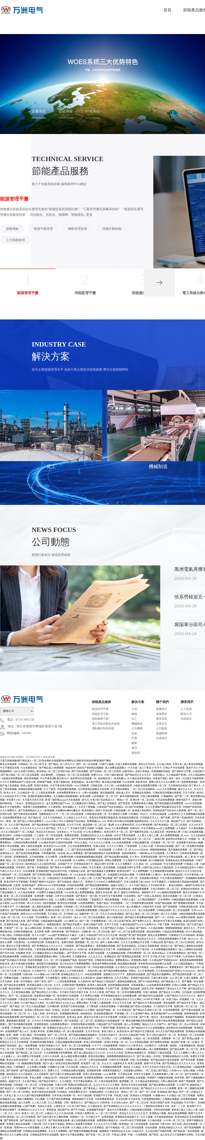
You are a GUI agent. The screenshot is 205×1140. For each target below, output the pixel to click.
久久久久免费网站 (58, 1131)
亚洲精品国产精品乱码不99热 (52, 871)
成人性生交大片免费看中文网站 (177, 1134)
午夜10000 (165, 1124)
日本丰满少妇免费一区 (64, 1095)
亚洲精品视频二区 (97, 874)
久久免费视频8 (141, 871)
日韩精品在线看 (22, 935)
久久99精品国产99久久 (34, 988)
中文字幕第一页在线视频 (102, 867)
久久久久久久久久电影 (106, 1124)
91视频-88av (159, 1095)
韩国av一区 (123, 799)
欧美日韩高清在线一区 (67, 999)
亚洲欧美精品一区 (56, 1031)
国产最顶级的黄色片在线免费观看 (102, 853)
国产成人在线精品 (107, 803)
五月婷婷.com (71, 913)
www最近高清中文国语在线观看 (56, 842)
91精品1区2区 (50, 1077)
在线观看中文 (52, 942)
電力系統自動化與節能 (106, 723)
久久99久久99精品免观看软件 (47, 1020)
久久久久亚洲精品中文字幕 (135, 942)
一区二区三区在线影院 (143, 789)
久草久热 (178, 764)
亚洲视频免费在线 (69, 1013)
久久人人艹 (63, 828)
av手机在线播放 (73, 1088)
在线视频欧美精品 (161, 771)
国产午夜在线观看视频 (84, 839)
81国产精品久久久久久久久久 (180, 995)
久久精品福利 (23, 906)
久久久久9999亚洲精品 (112, 913)
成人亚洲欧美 (133, 906)
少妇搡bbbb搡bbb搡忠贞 (68, 810)
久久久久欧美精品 (53, 817)
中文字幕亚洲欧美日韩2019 (54, 778)
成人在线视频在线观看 (83, 1120)
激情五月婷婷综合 (130, 892)
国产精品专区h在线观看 (151, 995)
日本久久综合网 (51, 1056)
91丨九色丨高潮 (36, 1013)
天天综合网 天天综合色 (128, 1099)
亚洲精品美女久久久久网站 (127, 999)
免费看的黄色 (54, 924)
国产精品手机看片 (72, 924)
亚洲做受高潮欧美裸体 (42, 1042)
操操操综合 (86, 1013)
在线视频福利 (124, 949)
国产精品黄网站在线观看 (162, 1084)
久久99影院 (66, 1081)
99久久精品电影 (194, 931)
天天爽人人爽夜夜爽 (100, 1002)
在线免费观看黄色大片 (69, 792)
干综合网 (90, 1049)
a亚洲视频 (49, 810)
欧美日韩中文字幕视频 (16, 881)
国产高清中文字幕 (77, 953)
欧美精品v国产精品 (167, 1092)
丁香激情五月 (96, 899)
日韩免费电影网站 (151, 1099)
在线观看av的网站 (133, 1070)
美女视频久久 (70, 807)
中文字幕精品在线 (10, 767)
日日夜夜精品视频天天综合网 (94, 789)
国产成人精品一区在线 (149, 1056)
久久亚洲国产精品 (140, 1013)
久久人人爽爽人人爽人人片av (188, 1052)
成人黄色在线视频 (193, 764)
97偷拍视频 (123, 1006)
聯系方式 (186, 713)
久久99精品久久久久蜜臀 (38, 849)
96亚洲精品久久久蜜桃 (83, 1010)
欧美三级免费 (135, 1063)
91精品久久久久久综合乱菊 (59, 1113)
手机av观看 (36, 1077)
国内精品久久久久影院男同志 (41, 864)
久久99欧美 (51, 856)
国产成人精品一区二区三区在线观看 (20, 774)
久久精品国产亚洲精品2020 (163, 960)
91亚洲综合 (19, 942)
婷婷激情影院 (191, 1013)
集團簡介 (161, 709)
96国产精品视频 (163, 903)
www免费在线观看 (186, 917)
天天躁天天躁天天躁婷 (82, 828)
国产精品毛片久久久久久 (138, 774)
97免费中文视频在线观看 (50, 892)
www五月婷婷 (18, 903)
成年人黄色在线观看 (32, 846)
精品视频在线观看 (127, 963)
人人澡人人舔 (39, 1102)
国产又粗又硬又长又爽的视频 (53, 1116)
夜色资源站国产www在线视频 (167, 1013)
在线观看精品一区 (63, 874)
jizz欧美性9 (174, 814)
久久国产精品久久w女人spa (60, 1002)
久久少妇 (109, 785)
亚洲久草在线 (38, 1031)
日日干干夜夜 (174, 956)
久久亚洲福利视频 (101, 888)
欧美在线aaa (159, 953)
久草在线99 (189, 956)
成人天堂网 (24, 1102)
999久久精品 (81, 842)
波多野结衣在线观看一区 (83, 778)
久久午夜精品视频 (139, 1042)
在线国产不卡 (65, 864)
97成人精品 (6, 935)
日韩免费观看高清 (104, 1099)
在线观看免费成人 (60, 1024)
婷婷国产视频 (44, 782)
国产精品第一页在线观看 (186, 1131)
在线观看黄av (138, 985)
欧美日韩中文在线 (129, 1088)
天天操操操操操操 (164, 1116)
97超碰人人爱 (191, 864)
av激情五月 (59, 1106)
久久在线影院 (41, 1074)
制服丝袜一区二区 (89, 913)
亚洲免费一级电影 (44, 896)
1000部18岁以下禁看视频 (133, 1120)
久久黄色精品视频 (21, 992)
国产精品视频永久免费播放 (101, 871)
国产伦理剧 (33, 921)
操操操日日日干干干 (114, 974)
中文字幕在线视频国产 (172, 878)
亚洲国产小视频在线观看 (160, 1077)
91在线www (175, 1070)
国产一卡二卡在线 (164, 917)
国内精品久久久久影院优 (19, 1074)
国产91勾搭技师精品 (149, 981)
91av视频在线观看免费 (169, 892)
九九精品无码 (157, 831)
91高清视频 (82, 899)
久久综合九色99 (120, 1102)
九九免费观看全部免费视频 (58, 1052)
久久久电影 (28, 917)
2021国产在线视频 (134, 807)
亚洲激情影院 (20, 856)
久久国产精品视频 (103, 878)
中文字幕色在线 (8, 949)
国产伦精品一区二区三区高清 (105, 771)
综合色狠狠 (151, 1127)
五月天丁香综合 (141, 949)
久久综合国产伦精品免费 (158, 1131)
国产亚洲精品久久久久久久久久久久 (123, 1106)
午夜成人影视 (119, 1134)
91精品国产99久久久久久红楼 (102, 935)
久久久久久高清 (115, 1052)
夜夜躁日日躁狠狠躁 (48, 963)
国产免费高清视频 (160, 1042)
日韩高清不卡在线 (152, 906)
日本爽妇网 (53, 1006)
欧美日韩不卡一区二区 (116, 831)
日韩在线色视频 (162, 1109)
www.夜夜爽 (110, 1074)
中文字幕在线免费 (173, 864)
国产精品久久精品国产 (104, 981)
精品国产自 (64, 1109)
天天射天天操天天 (108, 1035)
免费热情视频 (71, 835)
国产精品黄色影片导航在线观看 (49, 824)
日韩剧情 (69, 945)
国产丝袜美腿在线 (121, 888)
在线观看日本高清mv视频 (190, 842)
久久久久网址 (121, 978)
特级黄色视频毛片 (112, 1070)
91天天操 (133, 767)
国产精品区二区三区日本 (29, 1052)
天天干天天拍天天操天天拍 (156, 1067)
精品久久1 (78, 881)
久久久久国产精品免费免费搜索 (34, 1095)
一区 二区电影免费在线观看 (139, 903)
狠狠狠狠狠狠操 (158, 849)
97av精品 (130, 928)
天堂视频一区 (121, 1013)
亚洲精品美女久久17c (72, 974)
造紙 (134, 733)
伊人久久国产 (39, 935)
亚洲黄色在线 (11, 924)
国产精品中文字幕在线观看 (147, 1002)
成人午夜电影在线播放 (23, 963)
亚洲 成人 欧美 (75, 1017)
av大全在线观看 (63, 860)
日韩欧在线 (97, 785)
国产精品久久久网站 (170, 992)
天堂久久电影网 (65, 888)
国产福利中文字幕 (182, 771)
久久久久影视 (97, 992)
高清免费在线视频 (67, 789)
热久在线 (177, 1124)
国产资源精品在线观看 (129, 956)
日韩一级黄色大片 (73, 1102)
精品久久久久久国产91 (154, 1024)
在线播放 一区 (187, 999)
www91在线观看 (193, 803)
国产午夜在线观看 (191, 1010)
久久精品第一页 (26, 792)
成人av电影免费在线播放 (74, 1056)
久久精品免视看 (26, 892)
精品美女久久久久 (146, 938)
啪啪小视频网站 (25, 1099)
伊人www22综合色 (139, 849)
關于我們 (162, 702)
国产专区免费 (188, 1059)
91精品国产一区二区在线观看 (15, 874)
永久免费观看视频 (170, 835)
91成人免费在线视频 (126, 764)
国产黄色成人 (90, 1088)
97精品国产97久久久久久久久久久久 (117, 910)
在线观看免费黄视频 (86, 910)
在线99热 (28, 974)
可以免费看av (42, 917)
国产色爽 (166, 817)
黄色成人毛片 (123, 792)
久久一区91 (14, 1113)
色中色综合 (52, 1013)
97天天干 (157, 767)
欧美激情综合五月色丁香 (102, 949)
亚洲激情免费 (94, 1070)
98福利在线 (27, 956)
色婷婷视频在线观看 (119, 985)
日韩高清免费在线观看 (25, 842)
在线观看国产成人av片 (17, 1031)
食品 (134, 747)
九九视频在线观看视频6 (66, 796)
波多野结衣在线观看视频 (179, 1027)
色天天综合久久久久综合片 (61, 988)
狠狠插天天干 (149, 892)
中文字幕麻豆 (159, 881)
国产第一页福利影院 (183, 817)
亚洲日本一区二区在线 (142, 799)
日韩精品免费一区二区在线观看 (173, 910)
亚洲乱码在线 (58, 1017)
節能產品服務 (101, 702)
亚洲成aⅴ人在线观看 (141, 1095)
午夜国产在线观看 (10, 913)
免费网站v (97, 831)
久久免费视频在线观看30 (164, 949)
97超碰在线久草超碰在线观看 (183, 881)
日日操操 (187, 992)
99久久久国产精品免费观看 (170, 1031)
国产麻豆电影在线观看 (52, 1059)
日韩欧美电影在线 (188, 906)
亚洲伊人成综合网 (97, 985)
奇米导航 (180, 1077)
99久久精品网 (84, 1095)
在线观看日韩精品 (149, 878)
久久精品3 (182, 828)
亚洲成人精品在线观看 (18, 1124)
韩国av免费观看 (113, 860)
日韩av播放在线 (169, 1081)
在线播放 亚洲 (23, 953)
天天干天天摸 (111, 924)
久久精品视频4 (196, 828)
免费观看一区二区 (171, 1038)
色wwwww (193, 938)
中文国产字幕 (112, 988)
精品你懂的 (15, 988)
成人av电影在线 (115, 917)
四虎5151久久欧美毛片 (131, 1045)
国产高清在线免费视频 (28, 853)
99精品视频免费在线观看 (192, 913)
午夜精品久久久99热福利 (182, 935)
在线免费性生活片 (78, 1092)
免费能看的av (122, 960)
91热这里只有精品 (28, 999)
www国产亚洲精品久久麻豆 (62, 935)
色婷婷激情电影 (189, 782)
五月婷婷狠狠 (37, 856)
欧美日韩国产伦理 (93, 924)
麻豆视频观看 (107, 792)
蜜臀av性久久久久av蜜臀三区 (164, 782)
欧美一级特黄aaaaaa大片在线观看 (63, 799)
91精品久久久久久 (89, 1067)
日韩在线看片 (61, 938)
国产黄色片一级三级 (87, 896)
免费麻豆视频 (11, 978)
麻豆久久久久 (185, 789)
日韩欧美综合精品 (104, 960)
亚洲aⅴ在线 (99, 846)
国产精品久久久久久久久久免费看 (159, 1088)
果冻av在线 (12, 1059)
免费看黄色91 (176, 967)
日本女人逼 (10, 1095)
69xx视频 (40, 1099)
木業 (134, 738)
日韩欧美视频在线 (23, 931)
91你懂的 (134, 814)
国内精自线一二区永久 (12, 803)
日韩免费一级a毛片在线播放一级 (28, 1027)
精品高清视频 (31, 778)
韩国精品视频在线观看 (30, 789)
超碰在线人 (196, 1084)
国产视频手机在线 (139, 831)
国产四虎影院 (170, 906)
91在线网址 (130, 896)
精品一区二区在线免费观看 (20, 860)
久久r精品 (76, 1127)
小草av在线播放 (90, 792)
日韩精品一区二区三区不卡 (32, 764)
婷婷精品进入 (105, 778)
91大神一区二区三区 (175, 1120)
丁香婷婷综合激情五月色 (156, 1106)
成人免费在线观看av (116, 767)
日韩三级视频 (150, 992)
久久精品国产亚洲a (176, 774)
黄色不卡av (192, 767)
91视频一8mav (103, 828)
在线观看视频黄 (189, 1099)
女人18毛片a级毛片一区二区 (162, 1035)
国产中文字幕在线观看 (171, 856)
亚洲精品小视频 (158, 1113)
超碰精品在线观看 (28, 938)
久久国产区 (183, 1084)
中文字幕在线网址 (120, 789)
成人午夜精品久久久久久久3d (96, 999)
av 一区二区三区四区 (107, 1113)
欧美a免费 (85, 796)
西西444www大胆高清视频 (52, 885)
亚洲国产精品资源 (140, 978)
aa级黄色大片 (120, 1063)
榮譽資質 (161, 718)
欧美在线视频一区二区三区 (177, 896)
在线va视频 (189, 1070)
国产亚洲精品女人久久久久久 (47, 945)
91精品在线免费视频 (173, 931)
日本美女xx (63, 831)
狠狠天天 (11, 878)
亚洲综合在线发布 (190, 888)
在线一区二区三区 (11, 917)
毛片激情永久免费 (118, 814)
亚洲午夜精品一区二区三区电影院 (18, 1116)
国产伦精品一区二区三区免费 (48, 1088)
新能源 (136, 752)
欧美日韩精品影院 (173, 874)
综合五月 (42, 1120)
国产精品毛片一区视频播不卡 (15, 1088)
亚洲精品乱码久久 (35, 803)
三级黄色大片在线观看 (32, 978)
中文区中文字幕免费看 (111, 896)
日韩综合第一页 (82, 967)
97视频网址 (167, 796)
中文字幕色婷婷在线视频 (90, 988)
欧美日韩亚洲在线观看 (68, 1063)
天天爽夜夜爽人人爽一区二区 (167, 1074)
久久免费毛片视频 (90, 995)
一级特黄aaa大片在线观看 (151, 853)
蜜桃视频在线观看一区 (18, 1020)
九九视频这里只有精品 (84, 803)
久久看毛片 (172, 853)
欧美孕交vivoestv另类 (55, 846)
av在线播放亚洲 (123, 785)
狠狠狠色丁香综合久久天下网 (171, 988)
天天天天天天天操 (122, 1002)
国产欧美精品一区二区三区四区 (171, 824)
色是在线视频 (35, 960)
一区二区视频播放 (122, 1038)
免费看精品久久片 (49, 814)
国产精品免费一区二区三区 (184, 1049)
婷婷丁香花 (40, 981)
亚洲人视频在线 (62, 782)
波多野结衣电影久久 (177, 839)
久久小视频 (147, 1116)
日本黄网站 (164, 899)
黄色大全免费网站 (158, 935)
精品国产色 (125, 935)
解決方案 (138, 702)
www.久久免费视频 (167, 789)
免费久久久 (54, 1070)
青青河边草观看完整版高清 (103, 817)
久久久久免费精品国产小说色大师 (18, 782)
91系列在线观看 (158, 814)
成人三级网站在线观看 (191, 949)
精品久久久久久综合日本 (188, 871)
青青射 (88, 881)
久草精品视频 (46, 1084)
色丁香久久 (195, 785)
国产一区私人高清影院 (150, 896)
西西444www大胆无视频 (34, 913)
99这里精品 (177, 1102)
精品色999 (71, 767)
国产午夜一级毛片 (149, 1017)
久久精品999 (84, 981)
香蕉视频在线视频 (106, 945)
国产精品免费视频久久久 (33, 1070)
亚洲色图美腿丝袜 (103, 1013)
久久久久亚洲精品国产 (81, 1038)
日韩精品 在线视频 (136, 1077)
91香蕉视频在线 (187, 1045)
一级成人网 (158, 839)
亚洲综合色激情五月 (136, 1052)
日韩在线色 (93, 928)
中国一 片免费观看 (138, 1134)
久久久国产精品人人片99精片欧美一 (148, 885)
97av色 (87, 831)
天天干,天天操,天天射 (154, 956)
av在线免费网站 (86, 903)
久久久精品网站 (196, 774)
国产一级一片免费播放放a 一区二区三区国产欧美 (105, 921)
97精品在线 (157, 942)
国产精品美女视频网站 (159, 974)
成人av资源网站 (132, 1024)
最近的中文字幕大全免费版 (167, 921)
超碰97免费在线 (104, 978)
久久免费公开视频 (64, 899)
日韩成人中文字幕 (128, 1017)
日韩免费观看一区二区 (139, 953)
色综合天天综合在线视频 (134, 1084)
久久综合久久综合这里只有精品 (132, 967)
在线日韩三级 (95, 970)
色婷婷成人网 (173, 831)
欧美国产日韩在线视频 (73, 1006)
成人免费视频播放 (84, 892)
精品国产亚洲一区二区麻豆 (185, 1042)
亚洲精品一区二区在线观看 (57, 928)
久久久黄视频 (55, 1102)
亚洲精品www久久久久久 (31, 1109)
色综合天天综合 (146, 764)
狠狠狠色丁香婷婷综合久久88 (115, 1131)
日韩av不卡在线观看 (174, 767)
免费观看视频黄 (140, 888)
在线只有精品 (142, 771)
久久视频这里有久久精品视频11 (49, 953)
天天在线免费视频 (165, 799)
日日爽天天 (151, 1045)
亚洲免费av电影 (139, 960)
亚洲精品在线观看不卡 (127, 1116)
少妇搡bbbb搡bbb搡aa (136, 1049)
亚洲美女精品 (65, 967)
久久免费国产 (82, 888)
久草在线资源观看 (98, 1059)
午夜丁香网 (163, 924)
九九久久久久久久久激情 (106, 1084)
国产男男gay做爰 (191, 1038)
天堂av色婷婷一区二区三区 (165, 888)
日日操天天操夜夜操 (193, 778)
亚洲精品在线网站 (142, 792)
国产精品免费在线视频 (116, 856)
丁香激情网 (131, 846)
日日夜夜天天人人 (150, 817)
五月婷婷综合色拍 (178, 785)
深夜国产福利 (160, 778)
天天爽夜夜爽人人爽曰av (149, 874)
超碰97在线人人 (119, 885)
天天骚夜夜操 (79, 956)
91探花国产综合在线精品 (110, 807)
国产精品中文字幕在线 (142, 1031)
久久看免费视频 (120, 828)
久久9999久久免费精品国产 (108, 881)
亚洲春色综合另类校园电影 (180, 860)
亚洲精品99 (110, 956)
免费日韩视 (67, 942)
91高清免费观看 (171, 1010)
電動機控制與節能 (103, 728)
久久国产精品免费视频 (59, 1099)
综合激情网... (48, 774)
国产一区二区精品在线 (21, 995)
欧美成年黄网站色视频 (104, 963)
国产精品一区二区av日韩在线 (179, 942)
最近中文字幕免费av (11, 807)
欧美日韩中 (6, 835)
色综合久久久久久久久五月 (133, 1113)
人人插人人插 (84, 878)
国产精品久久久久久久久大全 (109, 906)
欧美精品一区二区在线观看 (133, 1124)
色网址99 (135, 828)
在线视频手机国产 (96, 1109)
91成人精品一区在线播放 (33, 1035)
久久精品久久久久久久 (76, 817)
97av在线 (69, 892)
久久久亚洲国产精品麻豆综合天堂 (163, 807)
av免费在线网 (66, 856)
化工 (134, 718)
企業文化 (161, 723)
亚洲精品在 (17, 1010)
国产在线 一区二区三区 (98, 1134)
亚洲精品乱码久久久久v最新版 (96, 835)
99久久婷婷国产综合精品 (72, 821)
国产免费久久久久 (142, 921)
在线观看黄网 (110, 1045)
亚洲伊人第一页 (45, 860)
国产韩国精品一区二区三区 (35, 1017)
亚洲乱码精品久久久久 (171, 1127)
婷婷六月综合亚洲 (109, 1088)
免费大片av (97, 774)
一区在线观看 (104, 849)
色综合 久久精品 (132, 1067)
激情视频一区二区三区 (87, 942)
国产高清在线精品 (126, 945)
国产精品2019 (91, 1102)
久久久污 (107, 1063)
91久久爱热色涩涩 (125, 824)
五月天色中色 (92, 1031)
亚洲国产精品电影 (131, 988)
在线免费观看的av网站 (46, 956)
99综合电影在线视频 (103, 967)
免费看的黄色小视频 (143, 803)
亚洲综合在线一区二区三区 (59, 910)
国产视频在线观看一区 (180, 849)
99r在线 (61, 853)
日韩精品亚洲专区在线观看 (44, 1134)
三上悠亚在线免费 (45, 792)
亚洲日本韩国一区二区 (116, 1042)
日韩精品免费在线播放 (73, 1070)
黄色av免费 (27, 785)
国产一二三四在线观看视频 (62, 981)
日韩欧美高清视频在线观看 (167, 792)
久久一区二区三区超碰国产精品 (61, 960)
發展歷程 (161, 713)
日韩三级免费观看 (150, 796)
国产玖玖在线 (7, 953)
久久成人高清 (164, 764)
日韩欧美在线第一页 (96, 814)
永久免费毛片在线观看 (29, 1056)
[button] (159, 282)
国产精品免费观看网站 (97, 885)
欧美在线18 (123, 1031)
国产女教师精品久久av (30, 810)
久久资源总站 (124, 1010)
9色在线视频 (49, 903)
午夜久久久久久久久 (11, 871)
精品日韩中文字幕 (104, 864)
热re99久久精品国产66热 (132, 1035)
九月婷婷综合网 (35, 942)
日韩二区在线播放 (139, 1059)
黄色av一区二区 (129, 1092)
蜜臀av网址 (82, 1002)
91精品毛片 (138, 1131)
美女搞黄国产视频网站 (172, 1017)
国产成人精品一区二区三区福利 (142, 913)
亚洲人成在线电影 (93, 1042)
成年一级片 (175, 778)
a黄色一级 (10, 821)
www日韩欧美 (82, 785)
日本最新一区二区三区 (163, 842)
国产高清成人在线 (16, 921)
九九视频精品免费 (116, 953)
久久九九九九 (95, 956)
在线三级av (172, 999)
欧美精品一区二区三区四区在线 (54, 771)
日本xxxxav (198, 910)
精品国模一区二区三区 (95, 824)
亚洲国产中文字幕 (103, 1095)
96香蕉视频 (108, 1116)
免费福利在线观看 (136, 974)
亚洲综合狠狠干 (8, 1109)
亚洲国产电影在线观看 (16, 899)
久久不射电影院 (146, 970)
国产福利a (141, 928)
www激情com (71, 921)
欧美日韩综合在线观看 (44, 1092)
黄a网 (111, 824)
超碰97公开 (15, 1081)
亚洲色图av (120, 778)
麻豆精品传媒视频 (112, 782)
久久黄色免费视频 (74, 1049)
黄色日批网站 (176, 885)
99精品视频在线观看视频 (185, 899)
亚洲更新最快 (41, 1024)
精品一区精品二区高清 (57, 1010)
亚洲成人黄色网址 (142, 810)
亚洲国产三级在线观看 (160, 1052)
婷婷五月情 (148, 988)
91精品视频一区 (122, 810)
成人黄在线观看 (75, 1031)
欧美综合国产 (124, 871)
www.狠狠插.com (159, 967)
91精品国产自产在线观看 (109, 1024)
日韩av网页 (65, 956)
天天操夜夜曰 (52, 978)
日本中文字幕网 (142, 1074)
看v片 (117, 892)
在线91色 (83, 949)
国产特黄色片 (73, 931)
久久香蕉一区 (120, 849)
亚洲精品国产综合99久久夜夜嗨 (170, 810)
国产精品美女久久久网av (45, 992)
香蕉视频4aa (78, 782)
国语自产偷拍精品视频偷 (90, 767)
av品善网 (57, 906)
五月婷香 (39, 931)
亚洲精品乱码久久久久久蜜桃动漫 (50, 1038)
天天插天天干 (93, 1116)
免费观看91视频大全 (108, 1120)
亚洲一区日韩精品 (23, 981)
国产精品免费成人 (85, 945)
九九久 (57, 985)
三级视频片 (19, 1067)
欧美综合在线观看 (67, 903)
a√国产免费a (29, 1106)
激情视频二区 (126, 1081)
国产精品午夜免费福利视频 (139, 917)
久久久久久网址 (115, 846)
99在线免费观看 (93, 974)
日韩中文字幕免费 (119, 1059)
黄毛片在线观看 (8, 764)
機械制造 (137, 723)
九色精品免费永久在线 (42, 899)
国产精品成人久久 (171, 981)
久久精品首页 (95, 1106)
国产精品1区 (35, 817)
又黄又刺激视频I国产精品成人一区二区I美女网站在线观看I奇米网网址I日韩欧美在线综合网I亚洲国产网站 (55, 760)
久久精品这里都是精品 (147, 1081)
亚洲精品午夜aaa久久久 (59, 1027)
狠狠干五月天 (195, 1113)
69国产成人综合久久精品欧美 (158, 867)
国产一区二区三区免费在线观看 (128, 931)
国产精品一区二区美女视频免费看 (124, 992)
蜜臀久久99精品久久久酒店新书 (78, 978)
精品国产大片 (178, 821)
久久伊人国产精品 (77, 1106)
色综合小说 (167, 945)
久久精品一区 (55, 913)
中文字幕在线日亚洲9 (61, 785)
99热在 (132, 970)
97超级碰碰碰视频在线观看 (88, 856)
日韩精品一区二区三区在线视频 (73, 774)
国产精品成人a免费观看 (51, 767)
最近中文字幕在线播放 (72, 1134)
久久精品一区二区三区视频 (181, 1095)
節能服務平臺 (100, 718)
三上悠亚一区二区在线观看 (48, 835)
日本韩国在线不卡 (83, 864)
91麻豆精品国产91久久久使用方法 (138, 924)
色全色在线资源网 (115, 1077)
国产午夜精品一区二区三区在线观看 (125, 1127)
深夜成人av (26, 924)
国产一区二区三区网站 (18, 1092)
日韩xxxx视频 (179, 985)
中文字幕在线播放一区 (85, 1081)
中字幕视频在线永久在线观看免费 (119, 995)
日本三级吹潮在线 (114, 774)
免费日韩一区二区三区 (186, 1006)
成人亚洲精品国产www (58, 803)
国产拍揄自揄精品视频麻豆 (83, 1035)
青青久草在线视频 (10, 846)
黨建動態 (161, 733)
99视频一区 (195, 839)
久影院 (17, 885)
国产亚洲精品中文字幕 (124, 938)
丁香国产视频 (108, 1027)
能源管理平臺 (100, 709)
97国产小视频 (106, 764)
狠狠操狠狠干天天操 (83, 1099)
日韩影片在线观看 (23, 835)
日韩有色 (105, 1102)
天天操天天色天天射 (33, 799)
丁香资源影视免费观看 (46, 949)
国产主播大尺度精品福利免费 (66, 1074)
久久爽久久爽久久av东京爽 (55, 1127)
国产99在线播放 (80, 771)
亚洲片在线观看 (96, 953)
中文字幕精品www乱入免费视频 (158, 828)
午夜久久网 (61, 1084)
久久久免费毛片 (8, 810)
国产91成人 (49, 1063)
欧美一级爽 (12, 1035)
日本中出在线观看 (64, 896)
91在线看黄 (29, 871)
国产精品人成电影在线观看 (188, 945)
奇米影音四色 (178, 924)
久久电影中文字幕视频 (135, 860)
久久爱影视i (54, 807)
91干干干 (97, 1045)
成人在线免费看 (146, 910)
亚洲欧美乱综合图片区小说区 (41, 967)
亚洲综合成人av (68, 949)
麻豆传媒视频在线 (129, 796)
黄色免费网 (169, 1002)
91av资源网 (128, 782)
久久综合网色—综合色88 (17, 1038)
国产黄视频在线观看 (184, 903)
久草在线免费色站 (176, 953)
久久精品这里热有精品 (139, 778)
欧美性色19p (123, 1027)
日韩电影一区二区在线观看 (78, 906)
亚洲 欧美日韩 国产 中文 (86, 1027)
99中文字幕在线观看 (125, 835)
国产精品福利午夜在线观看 (165, 1059)
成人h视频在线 (157, 860)
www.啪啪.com (41, 974)
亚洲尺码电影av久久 (50, 1045)
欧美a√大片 (10, 792)
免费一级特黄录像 (54, 931)
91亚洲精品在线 (95, 860)
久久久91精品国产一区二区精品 (18, 831)
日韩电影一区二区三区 (25, 1084)
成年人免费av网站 (110, 942)
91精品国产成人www (44, 888)
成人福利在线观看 (41, 906)
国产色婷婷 (12, 1070)
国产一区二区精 (147, 1092)
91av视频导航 (46, 938)
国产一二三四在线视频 (12, 849)
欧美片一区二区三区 (33, 1113)
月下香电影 (92, 1006)
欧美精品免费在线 (129, 817)
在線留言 (186, 718)
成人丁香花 (145, 767)
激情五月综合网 (104, 892)
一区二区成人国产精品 (156, 1070)
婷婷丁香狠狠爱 (187, 1081)
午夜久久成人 (129, 899)
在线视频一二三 (62, 849)
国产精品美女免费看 (15, 985)
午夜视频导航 (48, 853)
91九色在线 (80, 874)
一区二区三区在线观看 (72, 814)
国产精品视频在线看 (59, 1120)
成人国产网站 (93, 782)
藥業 (134, 743)
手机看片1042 (13, 799)
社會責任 (161, 738)
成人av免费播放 (74, 853)
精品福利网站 (154, 931)
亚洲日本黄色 (25, 949)
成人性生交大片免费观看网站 (75, 963)
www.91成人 (51, 821)
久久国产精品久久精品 (112, 928)
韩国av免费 (38, 910)
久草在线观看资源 (108, 1081)
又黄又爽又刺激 (159, 978)
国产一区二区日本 (57, 1035)
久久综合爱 (72, 1067)
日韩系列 (21, 867)
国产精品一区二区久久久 (62, 764)
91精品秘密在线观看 (52, 921)
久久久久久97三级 (160, 821)
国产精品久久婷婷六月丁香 (147, 1010)
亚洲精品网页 (96, 1092)
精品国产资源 (86, 960)
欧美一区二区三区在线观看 (18, 896)
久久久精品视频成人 (184, 963)
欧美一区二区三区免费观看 (76, 1045)
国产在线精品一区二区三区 (78, 1020)
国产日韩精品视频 (42, 874)
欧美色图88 (88, 810)
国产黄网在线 (11, 1120)
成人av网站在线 (33, 928)
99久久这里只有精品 (24, 771)
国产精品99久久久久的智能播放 (148, 1027)
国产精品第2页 (28, 1120)
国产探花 (154, 1134)
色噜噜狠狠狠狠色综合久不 (121, 1056)
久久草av (135, 856)
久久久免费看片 (124, 864)
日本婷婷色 (102, 1049)
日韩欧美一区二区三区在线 (96, 931)
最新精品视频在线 (127, 981)
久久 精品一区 (141, 864)
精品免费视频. (112, 899)
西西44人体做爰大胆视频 (79, 1124)
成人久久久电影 (169, 913)
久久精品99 (24, 970)
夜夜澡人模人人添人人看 (185, 1109)
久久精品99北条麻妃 (52, 1049)
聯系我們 (187, 702)
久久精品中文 (39, 970)
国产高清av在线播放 (141, 1006)
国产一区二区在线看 (87, 764)
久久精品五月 (112, 1092)
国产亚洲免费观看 (21, 910)
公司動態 (161, 728)
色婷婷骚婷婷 (129, 853)
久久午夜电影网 (144, 824)
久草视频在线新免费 (111, 1067)
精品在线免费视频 (177, 1113)
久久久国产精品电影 (20, 824)
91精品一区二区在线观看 (146, 1038)
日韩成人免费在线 (85, 1113)
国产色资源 (124, 803)
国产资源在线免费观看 (84, 849)
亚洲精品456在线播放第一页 (110, 1020)
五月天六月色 (74, 824)
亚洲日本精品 (41, 785)
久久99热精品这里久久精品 (189, 867)
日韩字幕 (55, 974)
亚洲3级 (8, 1127)
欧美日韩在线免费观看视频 (170, 1020)
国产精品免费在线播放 (115, 970)
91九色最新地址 (29, 767)
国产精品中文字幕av (187, 1002)
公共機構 (137, 728)
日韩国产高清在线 (192, 807)
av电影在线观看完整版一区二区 (150, 785)
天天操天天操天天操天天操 (74, 992)
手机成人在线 (121, 1095)
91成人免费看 (191, 978)
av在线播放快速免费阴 (159, 985)
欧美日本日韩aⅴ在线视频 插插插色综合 (128, 821)
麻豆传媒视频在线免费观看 (140, 1020)
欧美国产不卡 (194, 1106)
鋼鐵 (134, 713)
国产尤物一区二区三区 (126, 878)
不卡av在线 (76, 831)
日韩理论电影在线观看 (83, 1024)
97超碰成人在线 (77, 871)
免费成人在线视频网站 (35, 807)
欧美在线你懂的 (97, 1056)
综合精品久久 (108, 799)
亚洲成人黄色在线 (34, 1010)
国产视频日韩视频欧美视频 (83, 1131)
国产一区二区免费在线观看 (189, 846)
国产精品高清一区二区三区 (137, 839)
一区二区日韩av (103, 1038)
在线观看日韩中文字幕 (129, 867)
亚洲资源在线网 (149, 856)
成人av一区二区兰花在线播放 (89, 917)
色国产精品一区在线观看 (109, 903)
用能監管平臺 (100, 713)
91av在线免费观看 (121, 842)
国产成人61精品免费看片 (30, 821)
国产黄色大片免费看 (61, 867)
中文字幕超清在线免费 (109, 839)
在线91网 (197, 799)
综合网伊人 (39, 924)
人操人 (82, 935)
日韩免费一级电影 (168, 1045)
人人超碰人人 (8, 1056)
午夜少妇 (95, 799)
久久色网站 (79, 860)
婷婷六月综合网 (104, 810)
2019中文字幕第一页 (154, 999)
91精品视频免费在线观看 (69, 1042)
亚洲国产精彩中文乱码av (43, 881)
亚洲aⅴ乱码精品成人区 (80, 1084)
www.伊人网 (176, 978)
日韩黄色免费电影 (189, 853)
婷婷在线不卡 (183, 799)
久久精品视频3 (156, 928)
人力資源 (186, 709)
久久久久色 (79, 928)
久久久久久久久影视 (100, 842)
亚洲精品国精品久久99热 (175, 1056)
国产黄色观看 (139, 935)
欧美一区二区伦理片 (62, 917)
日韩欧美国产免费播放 (74, 985)
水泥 (134, 709)
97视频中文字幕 (56, 1067)
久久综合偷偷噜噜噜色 (80, 846)
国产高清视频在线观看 (21, 1024)
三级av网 (37, 1124)
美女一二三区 (178, 1106)
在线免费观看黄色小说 (15, 817)
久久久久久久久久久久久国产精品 (38, 828)
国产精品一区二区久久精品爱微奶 (28, 1006)
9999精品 (62, 1092)
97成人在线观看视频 (193, 831)
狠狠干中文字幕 (152, 1063)
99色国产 (75, 938)
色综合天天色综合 (46, 831)
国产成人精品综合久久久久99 (89, 1052)
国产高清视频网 (192, 1127)
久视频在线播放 (171, 1099)
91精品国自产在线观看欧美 (61, 878)
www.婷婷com (46, 999)
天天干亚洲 (189, 792)
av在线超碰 (156, 864)
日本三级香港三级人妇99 (137, 881)
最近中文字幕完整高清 (18, 945)
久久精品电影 (155, 1120)
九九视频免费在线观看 (162, 871)
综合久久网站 (80, 867)
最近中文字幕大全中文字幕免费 (101, 1017)
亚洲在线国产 (29, 885)
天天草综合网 (125, 1074)
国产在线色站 (64, 881)
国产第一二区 (182, 796)
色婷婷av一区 (77, 1116)
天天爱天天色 (32, 1049)
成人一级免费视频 (28, 1045)
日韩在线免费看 (75, 885)
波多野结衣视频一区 (45, 995)
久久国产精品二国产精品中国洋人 (40, 1081)
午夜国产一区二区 (14, 928)
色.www (185, 835)
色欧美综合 (141, 782)
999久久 (144, 814)
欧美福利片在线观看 (68, 995)
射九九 (85, 799)
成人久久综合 (34, 903)
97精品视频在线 (141, 842)
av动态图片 (198, 771)
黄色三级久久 (108, 1031)
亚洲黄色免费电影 (94, 1077)
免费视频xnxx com (97, 821)
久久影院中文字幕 (163, 1006)
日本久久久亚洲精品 (93, 1127)
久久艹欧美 (50, 789)
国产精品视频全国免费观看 (169, 803)
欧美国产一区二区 (29, 1059)
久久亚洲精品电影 (182, 1067)
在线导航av (128, 771)
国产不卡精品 (63, 839)
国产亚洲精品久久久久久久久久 (179, 1063)
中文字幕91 (190, 1102)
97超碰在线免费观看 (12, 778)
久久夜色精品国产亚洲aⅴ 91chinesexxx (176, 970)
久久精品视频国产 (147, 899)
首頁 (167, 10)
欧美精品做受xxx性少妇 (40, 985)
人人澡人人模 (146, 846)
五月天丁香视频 (87, 807)
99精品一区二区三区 (76, 1059)
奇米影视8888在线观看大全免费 (155, 963)
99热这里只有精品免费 (71, 1077)
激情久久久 (190, 928)
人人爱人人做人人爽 (148, 835)
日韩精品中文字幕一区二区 (31, 878)
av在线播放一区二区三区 (105, 796)
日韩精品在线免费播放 (35, 1131)
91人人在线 (12, 828)
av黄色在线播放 (107, 1006)
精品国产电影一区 (106, 1010)
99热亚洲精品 (116, 1049)
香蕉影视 (52, 1109)
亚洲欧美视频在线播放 (40, 796)
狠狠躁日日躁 (20, 1077)
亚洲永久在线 (45, 1106)
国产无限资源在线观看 (25, 814)
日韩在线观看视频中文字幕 (172, 938)
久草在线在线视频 (164, 846)
